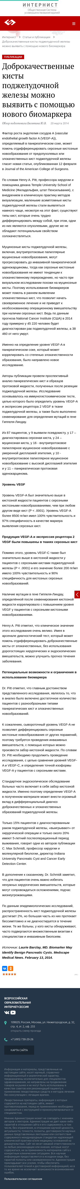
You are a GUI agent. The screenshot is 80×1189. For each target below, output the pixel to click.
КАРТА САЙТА (19, 1050)
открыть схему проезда (26, 1030)
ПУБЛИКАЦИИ (13, 57)
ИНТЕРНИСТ (40, 6)
